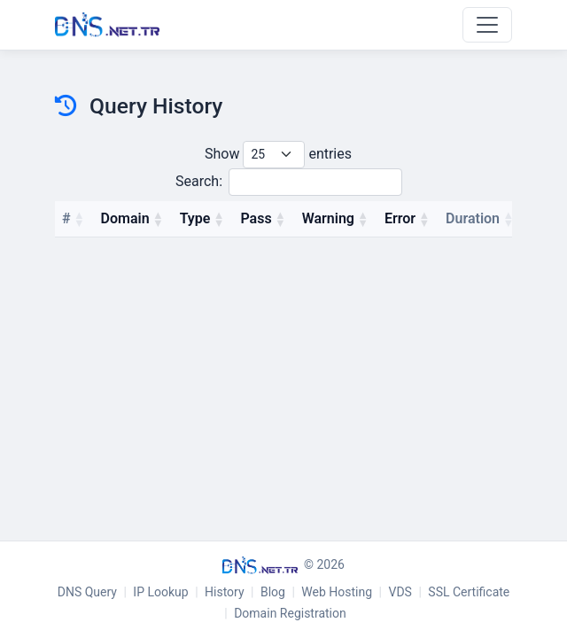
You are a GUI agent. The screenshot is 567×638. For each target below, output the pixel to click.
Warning (328, 218)
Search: (288, 182)
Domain (125, 218)
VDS (400, 592)
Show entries (278, 154)
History (225, 592)
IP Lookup (160, 592)
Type (195, 218)
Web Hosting (336, 592)
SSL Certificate (468, 592)
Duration (473, 218)
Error (400, 218)
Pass (255, 218)
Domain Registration (290, 613)
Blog (272, 592)
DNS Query (87, 592)
